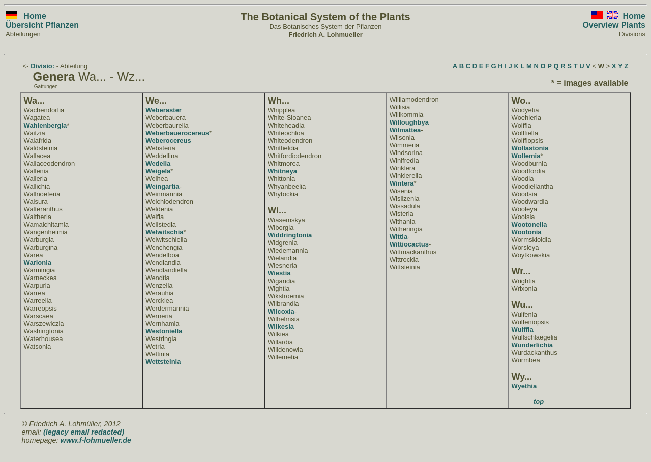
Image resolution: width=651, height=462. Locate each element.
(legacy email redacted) (83, 432)
